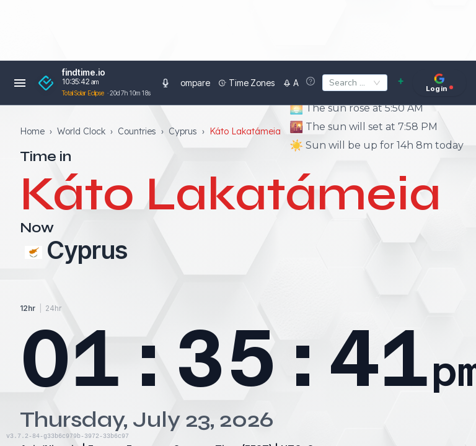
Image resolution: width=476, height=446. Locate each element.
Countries (137, 130)
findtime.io (83, 72)
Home (32, 130)
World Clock (81, 130)
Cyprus (183, 130)
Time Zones (217, 82)
